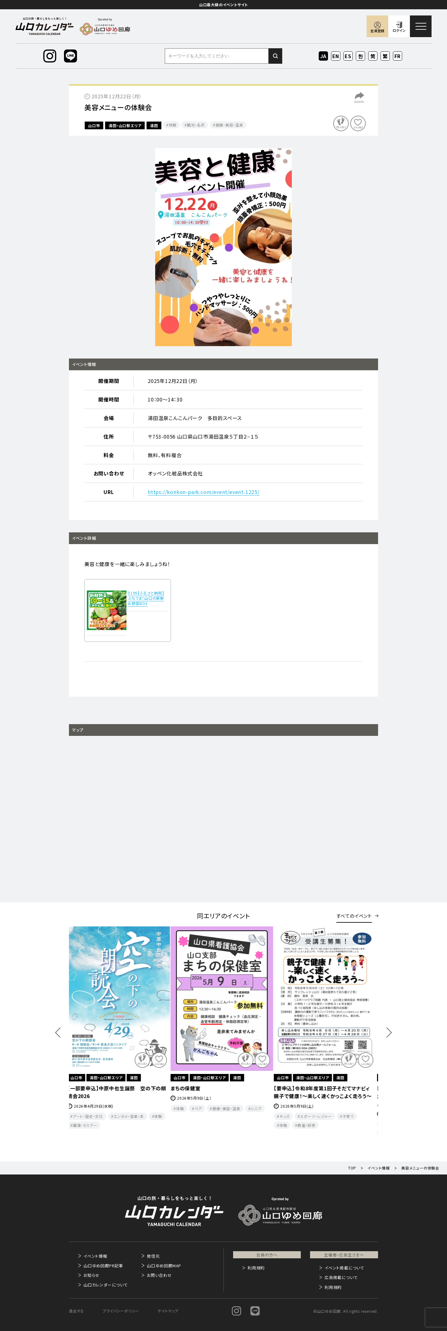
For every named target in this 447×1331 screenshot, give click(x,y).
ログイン (399, 30)
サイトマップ (168, 1310)
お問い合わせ (159, 1275)
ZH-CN (372, 56)
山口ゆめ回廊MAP (164, 1266)
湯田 (154, 125)
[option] (223, 247)
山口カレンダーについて (105, 1285)
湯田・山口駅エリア (125, 125)
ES (348, 56)
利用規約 (256, 1268)
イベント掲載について (344, 1268)
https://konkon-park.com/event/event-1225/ (204, 492)
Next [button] (389, 1032)
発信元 (153, 1256)
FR (397, 56)
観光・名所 (196, 124)
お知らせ (91, 1275)
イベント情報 (95, 1256)
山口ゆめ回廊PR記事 (103, 1266)
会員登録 (377, 30)
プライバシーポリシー (121, 1310)
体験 (173, 124)
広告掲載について (341, 1277)
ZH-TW (385, 56)
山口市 (94, 125)
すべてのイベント (354, 915)
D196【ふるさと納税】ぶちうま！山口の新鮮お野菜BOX (146, 598)
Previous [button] (58, 1032)
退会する (76, 1310)
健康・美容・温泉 (229, 124)
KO (360, 56)
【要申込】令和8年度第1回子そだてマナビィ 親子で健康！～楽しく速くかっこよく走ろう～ (326, 1092)
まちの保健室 (187, 1088)
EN (335, 56)
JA (323, 56)
